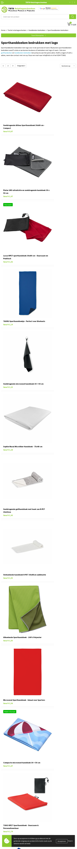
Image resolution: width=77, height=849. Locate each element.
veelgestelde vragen (26, 801)
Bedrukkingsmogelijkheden (49, 825)
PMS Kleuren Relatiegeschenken (51, 828)
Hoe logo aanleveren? (47, 831)
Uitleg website (44, 822)
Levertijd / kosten (45, 818)
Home (3, 30)
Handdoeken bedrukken (36, 30)
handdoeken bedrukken (22, 53)
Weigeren (70, 841)
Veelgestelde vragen (46, 815)
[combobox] (35, 16)
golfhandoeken (6, 53)
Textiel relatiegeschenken (17, 30)
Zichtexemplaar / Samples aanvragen (52, 834)
